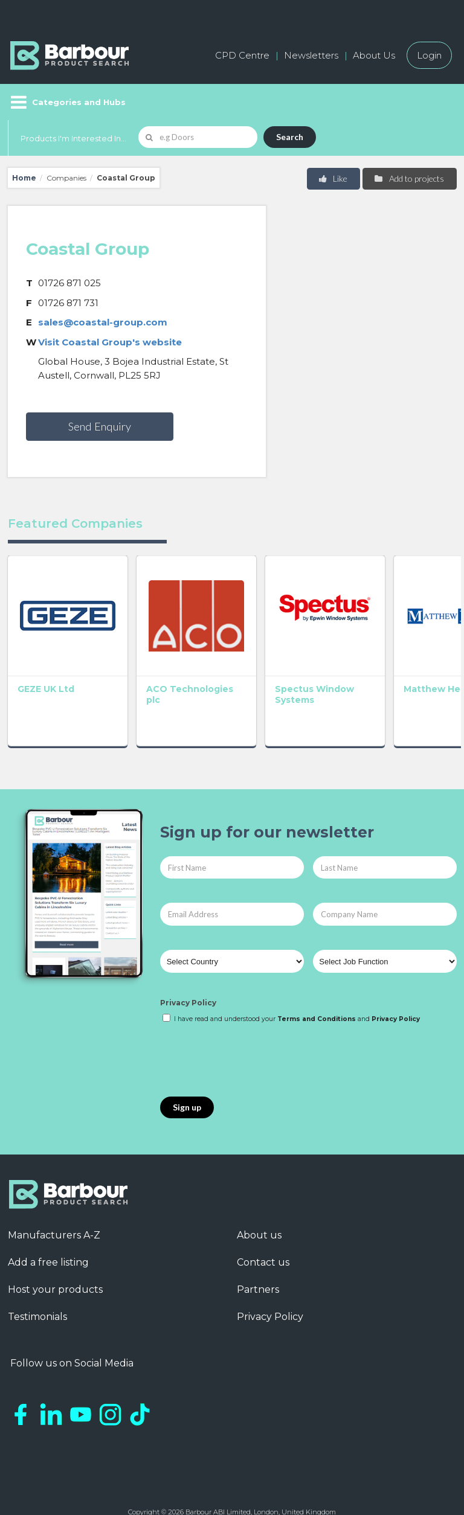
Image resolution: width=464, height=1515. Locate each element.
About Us (374, 55)
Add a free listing (48, 1225)
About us (259, 1198)
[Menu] (67, 102)
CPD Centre (242, 55)
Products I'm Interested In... (73, 138)
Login (429, 55)
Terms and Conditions (316, 981)
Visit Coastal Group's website (110, 342)
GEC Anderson (406, 657)
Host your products (55, 1252)
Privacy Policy (188, 965)
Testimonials (37, 1280)
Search (289, 137)
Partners (258, 1252)
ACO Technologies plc (140, 662)
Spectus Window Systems (220, 662)
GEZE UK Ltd (46, 651)
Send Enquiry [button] (99, 426)
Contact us (263, 1225)
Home (24, 177)
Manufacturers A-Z (54, 1198)
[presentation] (252, 1023)
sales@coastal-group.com (102, 322)
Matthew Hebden (313, 657)
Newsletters (311, 55)
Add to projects (408, 178)
